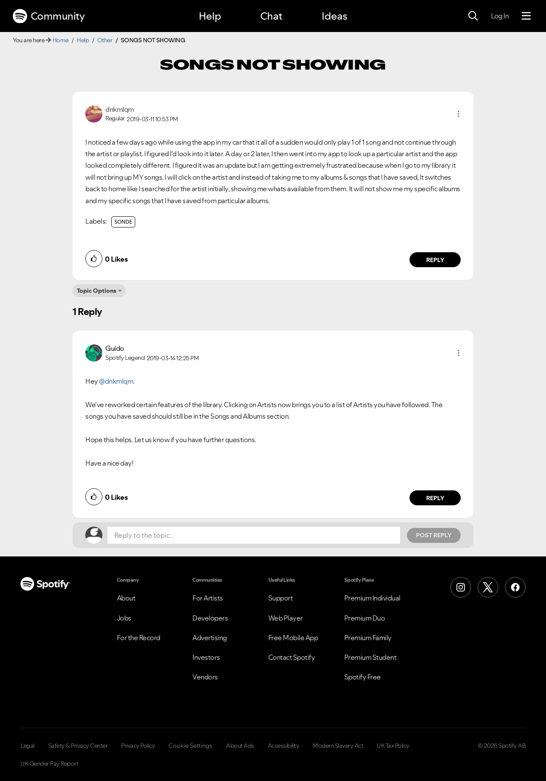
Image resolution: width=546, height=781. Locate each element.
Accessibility (283, 745)
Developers (210, 618)
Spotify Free (362, 677)
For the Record (138, 637)
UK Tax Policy (393, 745)
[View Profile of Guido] (114, 348)
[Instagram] (460, 587)
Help (210, 16)
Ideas (334, 16)
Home (60, 40)
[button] (458, 114)
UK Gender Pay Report (49, 763)
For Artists (207, 598)
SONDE (123, 221)
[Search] (473, 16)
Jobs (124, 618)
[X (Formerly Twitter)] (488, 587)
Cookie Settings (190, 745)
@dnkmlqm (116, 381)
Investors (206, 657)
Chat (271, 16)
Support (280, 598)
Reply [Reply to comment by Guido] (435, 498)
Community (48, 16)
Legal (27, 745)
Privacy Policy (138, 745)
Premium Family (368, 637)
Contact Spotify (291, 657)
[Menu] (526, 16)
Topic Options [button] (96, 290)
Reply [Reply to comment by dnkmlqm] (435, 260)
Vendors (205, 677)
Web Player (285, 618)
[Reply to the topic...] (253, 535)
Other (105, 40)
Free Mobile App (293, 637)
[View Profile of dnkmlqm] (119, 109)
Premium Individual (372, 598)
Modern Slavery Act (338, 745)
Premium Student (370, 657)
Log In (499, 15)
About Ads (240, 745)
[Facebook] (515, 587)
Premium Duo (364, 618)
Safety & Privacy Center (78, 745)
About (126, 598)
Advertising (209, 637)
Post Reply (434, 535)
